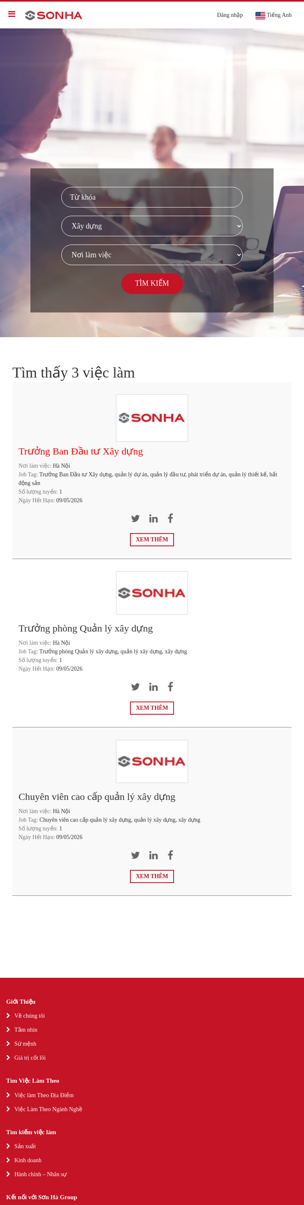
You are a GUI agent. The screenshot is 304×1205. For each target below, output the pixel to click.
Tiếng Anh (273, 15)
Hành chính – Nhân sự (40, 1174)
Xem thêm (152, 539)
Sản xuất (25, 1146)
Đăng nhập (230, 15)
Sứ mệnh (25, 1044)
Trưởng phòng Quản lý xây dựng (86, 628)
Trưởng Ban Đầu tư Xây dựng (81, 451)
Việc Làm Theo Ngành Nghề (48, 1109)
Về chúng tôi (29, 1016)
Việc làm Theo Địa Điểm (44, 1095)
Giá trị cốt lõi (30, 1058)
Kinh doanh (28, 1160)
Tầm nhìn (25, 1030)
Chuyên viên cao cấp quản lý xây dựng (97, 796)
